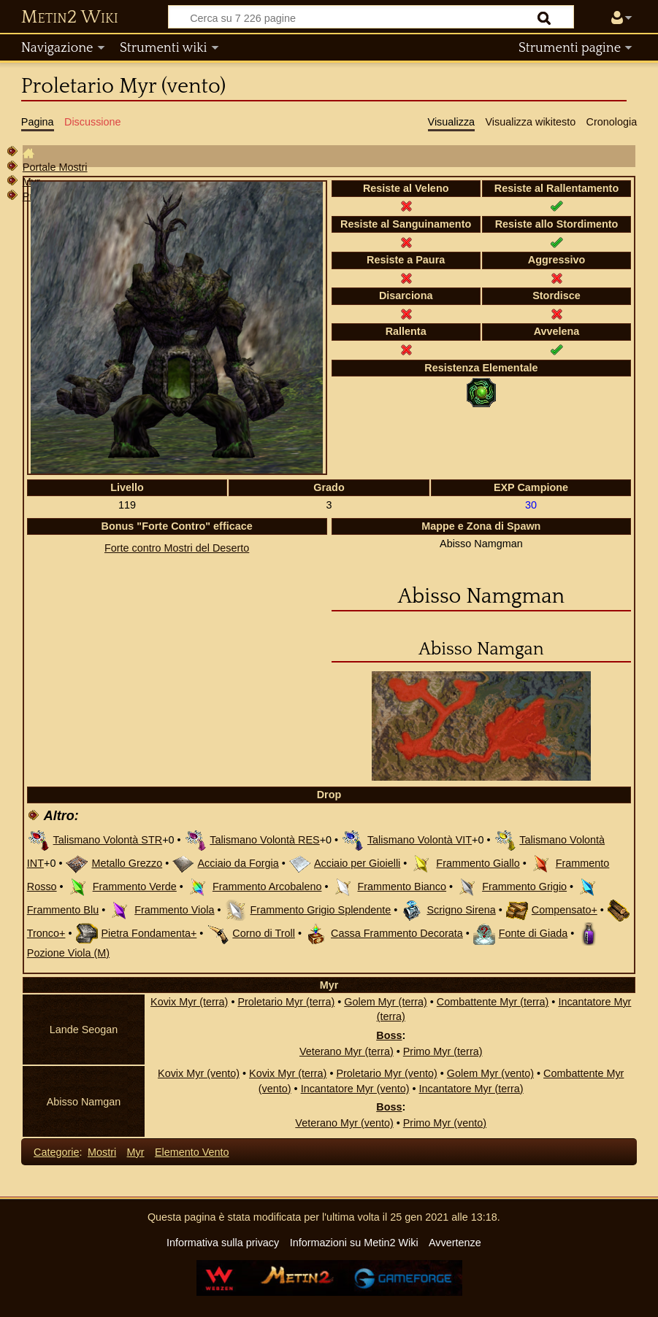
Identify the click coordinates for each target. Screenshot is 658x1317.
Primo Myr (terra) (443, 1051)
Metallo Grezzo (126, 863)
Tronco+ (46, 933)
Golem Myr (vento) (490, 1073)
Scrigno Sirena (460, 910)
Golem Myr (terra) (385, 1002)
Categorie (56, 1152)
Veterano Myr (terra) (346, 1051)
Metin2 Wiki (69, 17)
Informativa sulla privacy (223, 1242)
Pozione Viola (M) (68, 953)
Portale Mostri (55, 167)
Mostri (102, 1152)
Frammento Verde (135, 886)
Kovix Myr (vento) (199, 1073)
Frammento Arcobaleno (267, 886)
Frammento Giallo (477, 863)
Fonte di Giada (533, 933)
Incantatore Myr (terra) (470, 1088)
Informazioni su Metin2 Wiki (354, 1242)
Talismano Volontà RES (264, 840)
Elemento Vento (192, 1152)
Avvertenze (455, 1242)
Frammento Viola (174, 910)
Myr (136, 1152)
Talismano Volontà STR (108, 840)
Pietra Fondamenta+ (149, 933)
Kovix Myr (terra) (189, 1002)
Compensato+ (564, 910)
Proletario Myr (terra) (285, 1002)
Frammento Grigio (524, 886)
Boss (389, 1035)
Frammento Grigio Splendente (320, 910)
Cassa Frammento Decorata (397, 933)
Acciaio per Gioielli (357, 863)
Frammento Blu (63, 910)
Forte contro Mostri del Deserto (176, 548)
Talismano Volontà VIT (419, 840)
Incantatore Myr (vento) (355, 1088)
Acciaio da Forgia (237, 863)
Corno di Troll (263, 933)
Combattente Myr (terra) (493, 1002)
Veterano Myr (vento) (344, 1123)
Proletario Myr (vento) (386, 1073)
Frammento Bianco (402, 886)
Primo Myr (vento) (444, 1123)
